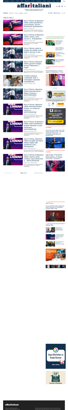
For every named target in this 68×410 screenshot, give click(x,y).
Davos (25, 13)
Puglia (57, 1)
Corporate (38, 1)
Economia (7, 1)
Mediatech (27, 1)
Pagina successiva (39, 172)
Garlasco (21, 13)
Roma (53, 1)
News (22, 1)
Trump (16, 13)
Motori (32, 1)
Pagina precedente (8, 172)
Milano (49, 1)
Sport (44, 1)
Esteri (17, 1)
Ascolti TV (11, 13)
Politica (12, 1)
